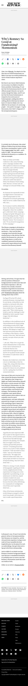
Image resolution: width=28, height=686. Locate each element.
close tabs (19, 417)
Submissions (18, 643)
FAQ (16, 634)
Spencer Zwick (12, 591)
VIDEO (2, 637)
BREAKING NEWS (5, 620)
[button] (3, 59)
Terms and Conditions (17, 669)
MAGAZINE (4, 632)
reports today (9, 150)
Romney (15, 589)
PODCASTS (4, 634)
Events (17, 620)
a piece (9, 427)
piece (11, 293)
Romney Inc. (20, 588)
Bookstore (17, 626)
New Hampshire (21, 589)
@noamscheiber (19, 565)
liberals (11, 71)
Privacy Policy (4, 672)
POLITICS (3, 623)
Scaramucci (4, 591)
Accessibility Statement (6, 669)
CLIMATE (3, 626)
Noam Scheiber (5, 52)
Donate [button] (17, 629)
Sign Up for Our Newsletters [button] (8, 662)
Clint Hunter (9, 589)
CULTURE (3, 629)
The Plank (19, 591)
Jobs (16, 640)
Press (16, 637)
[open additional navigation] (2, 3)
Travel (16, 623)
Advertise (17, 632)
